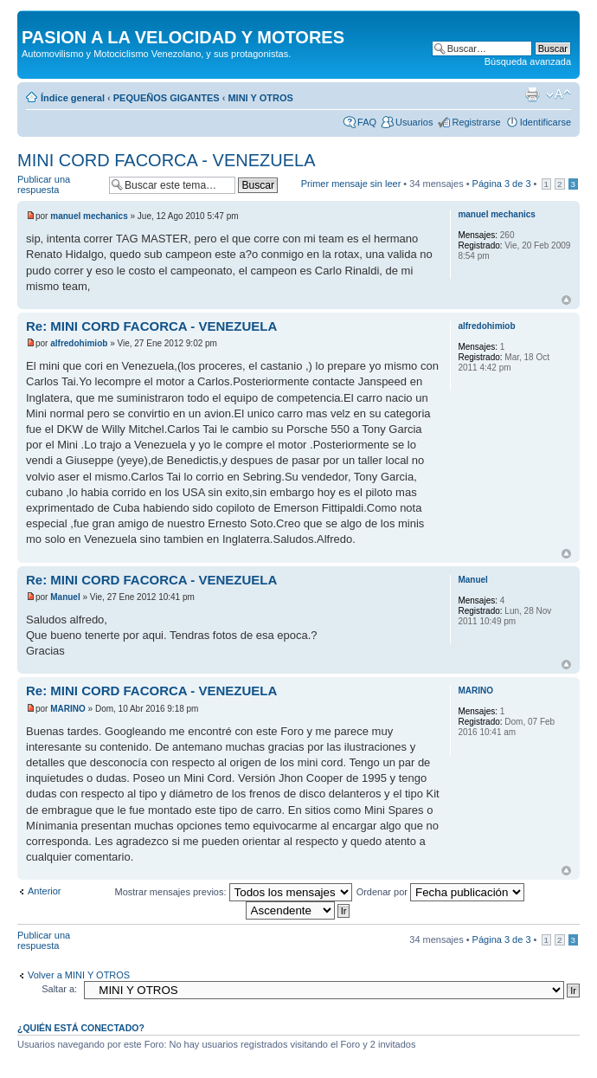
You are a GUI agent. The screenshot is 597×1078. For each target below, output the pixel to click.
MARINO (68, 708)
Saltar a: (59, 989)
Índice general (73, 98)
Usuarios (414, 122)
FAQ (366, 122)
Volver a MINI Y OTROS (79, 975)
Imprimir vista (532, 94)
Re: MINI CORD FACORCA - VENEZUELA (151, 326)
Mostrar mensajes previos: (233, 892)
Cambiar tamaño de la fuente (558, 94)
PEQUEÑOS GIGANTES (166, 98)
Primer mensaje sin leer (351, 183)
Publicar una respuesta (58, 185)
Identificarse (545, 122)
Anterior (44, 891)
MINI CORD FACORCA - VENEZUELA (166, 160)
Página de (501, 183)
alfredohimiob (78, 343)
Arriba (566, 300)
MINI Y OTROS (260, 98)
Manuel (65, 597)
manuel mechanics (88, 216)
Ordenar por (440, 892)
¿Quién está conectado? (80, 1028)
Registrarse (476, 122)
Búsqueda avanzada (528, 61)
